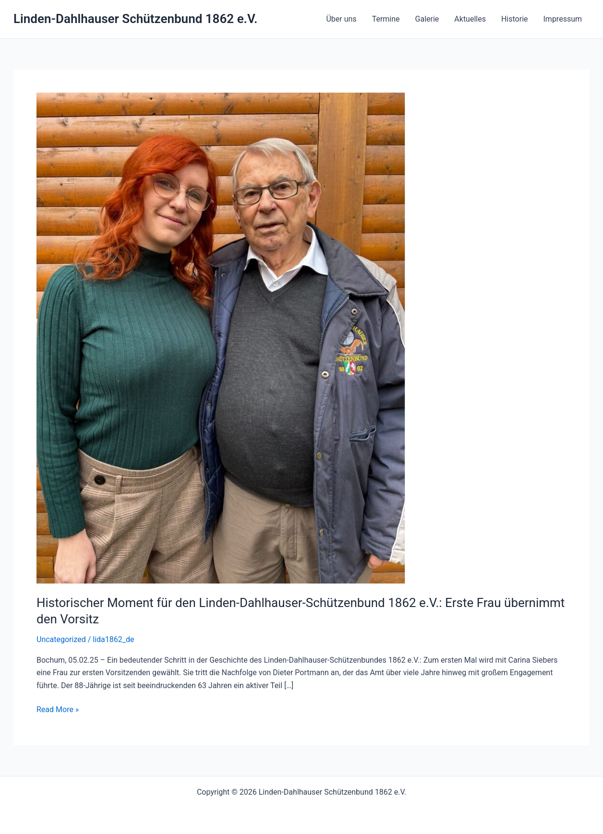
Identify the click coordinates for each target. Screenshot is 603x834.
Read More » (57, 709)
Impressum (562, 19)
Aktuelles (470, 19)
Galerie (427, 19)
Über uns (341, 19)
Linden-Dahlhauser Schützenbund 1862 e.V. (135, 19)
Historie (514, 19)
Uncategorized (61, 639)
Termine (386, 19)
